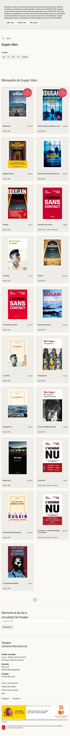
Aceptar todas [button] (10, 22)
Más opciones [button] (34, 22)
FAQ (3, 693)
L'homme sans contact (10, 325)
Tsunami (5, 225)
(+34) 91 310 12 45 (8, 677)
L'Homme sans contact (45, 225)
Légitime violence (8, 174)
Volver (6, 39)
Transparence (42, 376)
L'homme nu (41, 480)
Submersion (6, 126)
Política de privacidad (9, 690)
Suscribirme (7, 627)
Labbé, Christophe (52, 229)
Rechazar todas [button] (22, 22)
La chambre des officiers (11, 583)
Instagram (5, 698)
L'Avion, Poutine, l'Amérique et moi (48, 174)
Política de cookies (8, 686)
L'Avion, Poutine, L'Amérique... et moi (49, 126)
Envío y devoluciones (9, 683)
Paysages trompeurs (44, 325)
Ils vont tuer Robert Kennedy (47, 427)
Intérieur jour (7, 480)
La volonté (6, 276)
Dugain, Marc (7, 131)
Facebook (16, 698)
